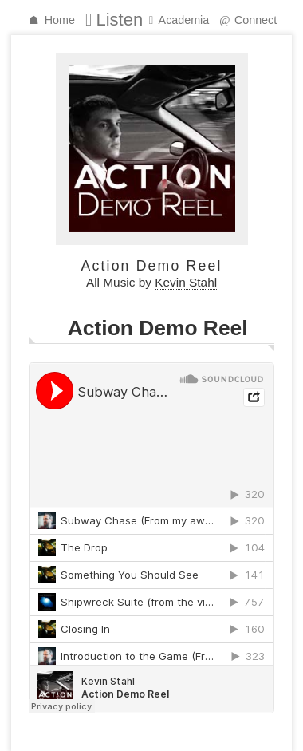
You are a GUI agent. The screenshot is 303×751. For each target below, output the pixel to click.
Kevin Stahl (186, 282)
